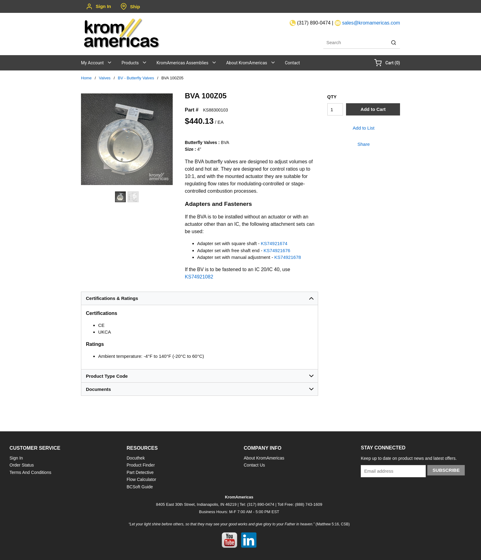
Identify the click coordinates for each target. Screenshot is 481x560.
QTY (332, 96)
